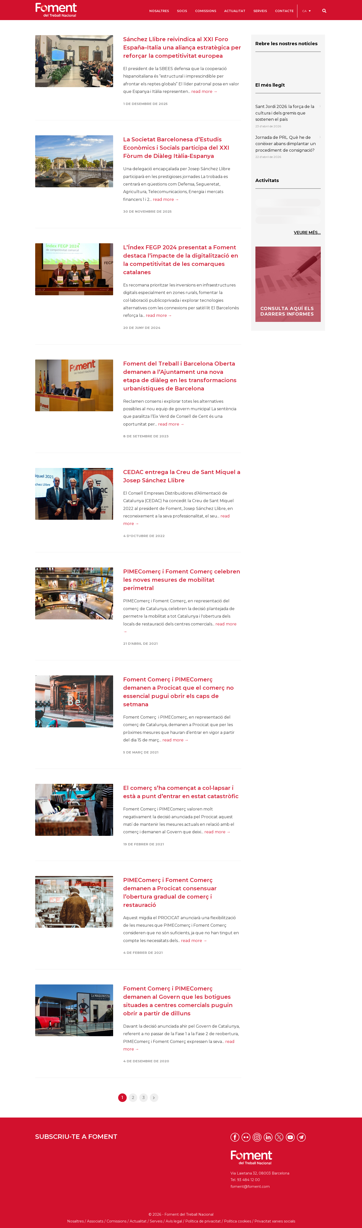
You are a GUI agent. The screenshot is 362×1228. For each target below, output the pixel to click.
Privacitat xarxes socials (274, 1221)
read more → (204, 91)
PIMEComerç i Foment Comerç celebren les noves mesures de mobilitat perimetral (181, 580)
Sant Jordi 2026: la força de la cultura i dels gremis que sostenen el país (284, 113)
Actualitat (138, 1221)
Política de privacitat (203, 1221)
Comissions (116, 1221)
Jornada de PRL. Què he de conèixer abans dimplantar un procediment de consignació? (285, 144)
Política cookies (237, 1221)
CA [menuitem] (304, 11)
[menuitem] (306, 11)
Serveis (156, 1221)
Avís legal (174, 1221)
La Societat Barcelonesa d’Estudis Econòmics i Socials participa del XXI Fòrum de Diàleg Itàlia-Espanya (176, 147)
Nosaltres (75, 1221)
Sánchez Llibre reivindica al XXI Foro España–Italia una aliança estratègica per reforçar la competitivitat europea (182, 47)
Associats (95, 1221)
